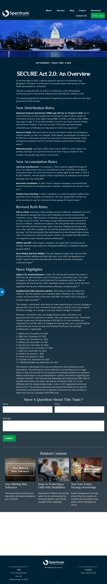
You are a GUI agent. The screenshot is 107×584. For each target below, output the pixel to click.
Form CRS (55, 578)
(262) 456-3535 (91, 566)
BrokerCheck (75, 582)
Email (57, 397)
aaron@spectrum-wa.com (53, 562)
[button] (49, 4)
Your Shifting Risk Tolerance (16, 479)
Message (7, 412)
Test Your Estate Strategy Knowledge (83, 479)
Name (5, 397)
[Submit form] (9, 432)
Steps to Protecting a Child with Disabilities (51, 479)
